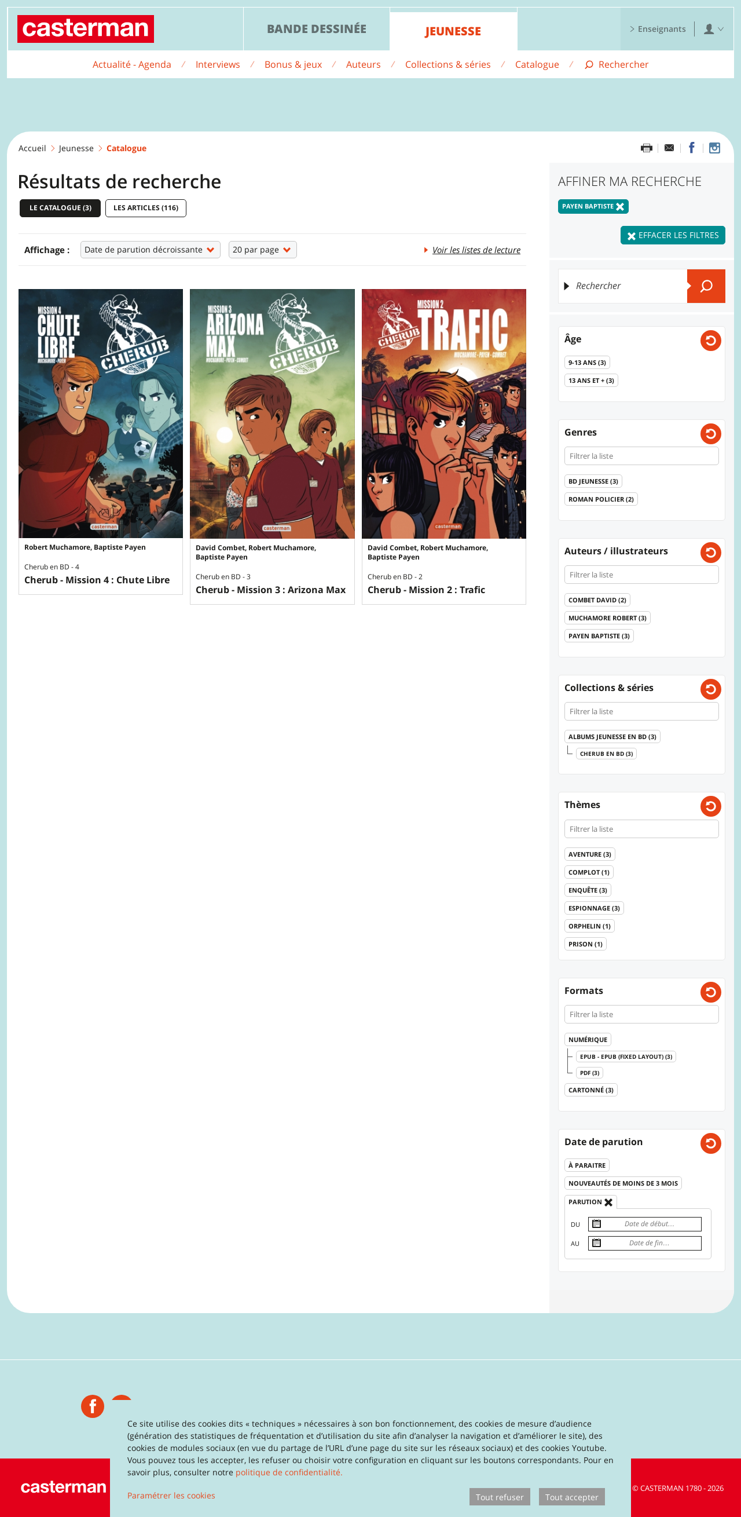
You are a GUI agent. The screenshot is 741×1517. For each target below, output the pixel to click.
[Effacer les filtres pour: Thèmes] (710, 806)
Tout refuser (500, 1497)
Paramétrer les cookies (171, 1495)
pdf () (589, 1073)
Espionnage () (594, 908)
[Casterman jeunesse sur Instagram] (714, 148)
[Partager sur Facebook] (692, 148)
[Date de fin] (645, 1243)
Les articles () (145, 208)
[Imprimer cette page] (647, 148)
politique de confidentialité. (289, 1472)
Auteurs (363, 64)
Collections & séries (448, 64)
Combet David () (597, 599)
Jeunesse (453, 31)
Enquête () (587, 890)
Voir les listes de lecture (471, 249)
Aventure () (589, 854)
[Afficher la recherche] (616, 64)
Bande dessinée (316, 28)
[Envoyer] (706, 286)
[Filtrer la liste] (641, 456)
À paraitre (587, 1165)
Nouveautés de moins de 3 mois (623, 1183)
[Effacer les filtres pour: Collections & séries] (710, 689)
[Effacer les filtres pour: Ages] (710, 340)
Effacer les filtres (673, 234)
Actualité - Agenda (132, 64)
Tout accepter (572, 1497)
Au (575, 1243)
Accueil (32, 147)
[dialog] (370, 1458)
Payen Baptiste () (599, 635)
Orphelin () (589, 926)
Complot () (589, 872)
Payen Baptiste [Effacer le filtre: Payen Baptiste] (593, 206)
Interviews (218, 64)
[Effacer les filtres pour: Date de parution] (710, 1143)
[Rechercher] (642, 286)
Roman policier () (601, 499)
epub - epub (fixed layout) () (626, 1056)
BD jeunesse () (593, 481)
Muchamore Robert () (607, 617)
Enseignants (657, 28)
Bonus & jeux (293, 64)
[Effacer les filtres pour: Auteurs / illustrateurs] (710, 552)
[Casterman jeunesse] (92, 1406)
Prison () (585, 944)
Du (575, 1224)
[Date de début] (645, 1224)
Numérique (587, 1039)
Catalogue (537, 64)
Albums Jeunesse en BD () (612, 736)
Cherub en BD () (606, 754)
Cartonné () (591, 1089)
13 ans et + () (591, 380)
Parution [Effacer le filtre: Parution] (590, 1202)
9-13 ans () (587, 362)
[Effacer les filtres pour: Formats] (710, 992)
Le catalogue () (60, 208)
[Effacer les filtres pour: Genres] (710, 433)
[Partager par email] (669, 148)
